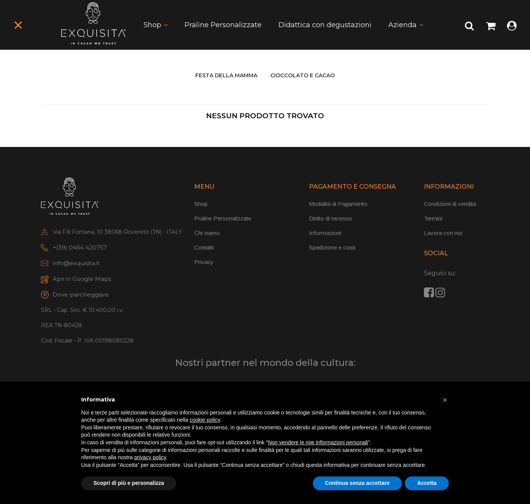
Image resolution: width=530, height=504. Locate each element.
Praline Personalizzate (223, 25)
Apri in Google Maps (81, 278)
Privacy (204, 262)
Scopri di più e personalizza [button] (128, 483)
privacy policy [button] (150, 457)
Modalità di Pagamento (338, 204)
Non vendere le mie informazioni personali (318, 442)
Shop (152, 25)
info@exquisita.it (76, 263)
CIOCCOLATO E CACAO (302, 75)
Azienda (402, 25)
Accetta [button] (427, 483)
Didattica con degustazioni (324, 25)
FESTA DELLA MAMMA (226, 75)
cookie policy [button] (205, 420)
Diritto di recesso (330, 218)
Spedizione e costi (332, 247)
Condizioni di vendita (450, 204)
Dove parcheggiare (80, 294)
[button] (445, 400)
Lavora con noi (443, 233)
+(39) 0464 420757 (80, 247)
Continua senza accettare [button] (357, 483)
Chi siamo (207, 233)
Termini (433, 218)
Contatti (204, 247)
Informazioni (325, 233)
